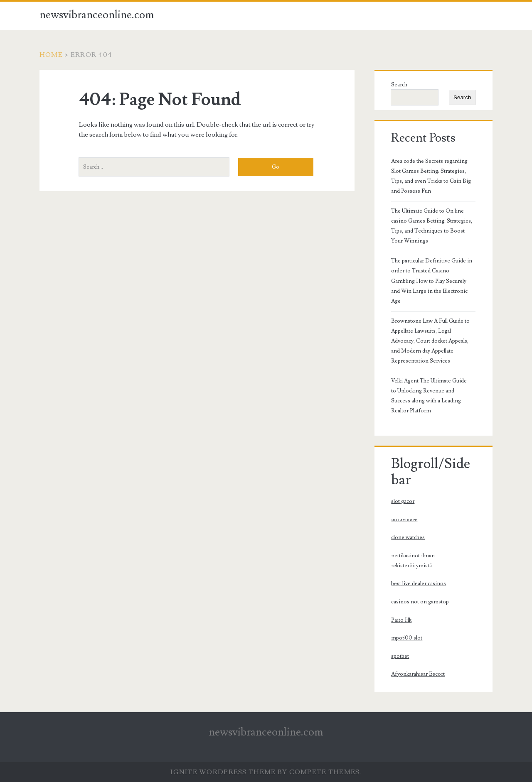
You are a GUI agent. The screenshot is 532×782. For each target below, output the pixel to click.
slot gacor (402, 501)
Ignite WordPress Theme (223, 772)
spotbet (400, 656)
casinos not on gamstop (420, 601)
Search (399, 84)
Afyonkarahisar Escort (418, 674)
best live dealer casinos (418, 583)
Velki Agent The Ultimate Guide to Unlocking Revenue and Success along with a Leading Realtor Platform (429, 396)
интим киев (404, 519)
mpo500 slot (406, 638)
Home (51, 55)
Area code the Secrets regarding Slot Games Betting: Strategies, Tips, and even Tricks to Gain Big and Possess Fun (431, 176)
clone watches (408, 537)
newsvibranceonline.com (96, 15)
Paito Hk (401, 620)
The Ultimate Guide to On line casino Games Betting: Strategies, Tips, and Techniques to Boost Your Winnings (431, 226)
